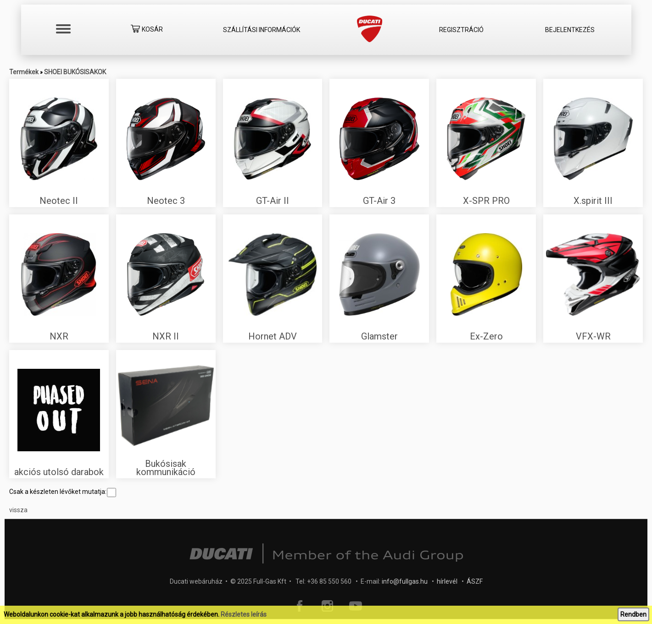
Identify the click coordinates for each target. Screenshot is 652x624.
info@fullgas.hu (405, 581)
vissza (18, 510)
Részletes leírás (244, 614)
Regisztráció (461, 29)
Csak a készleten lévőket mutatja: (62, 491)
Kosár (147, 30)
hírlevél (447, 581)
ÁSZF (475, 581)
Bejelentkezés (570, 29)
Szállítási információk (261, 29)
